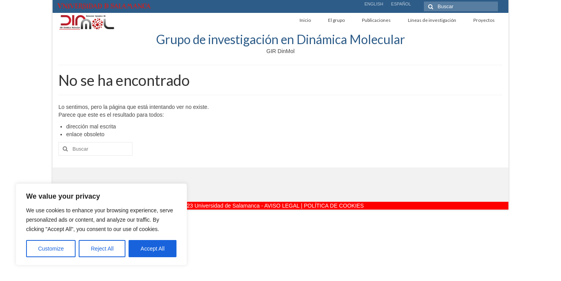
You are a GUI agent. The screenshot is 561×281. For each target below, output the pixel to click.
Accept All (152, 248)
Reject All (102, 248)
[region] (101, 224)
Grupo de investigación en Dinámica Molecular (280, 39)
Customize (51, 248)
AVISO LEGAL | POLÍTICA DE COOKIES (314, 206)
